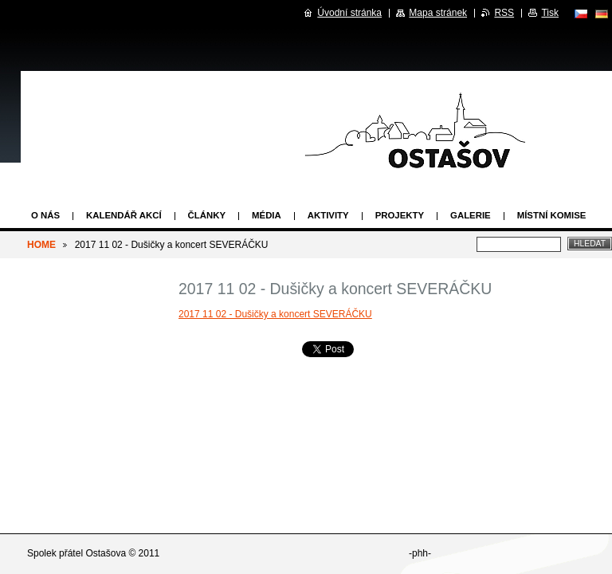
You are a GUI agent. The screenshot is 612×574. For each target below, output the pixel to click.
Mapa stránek (438, 12)
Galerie (470, 215)
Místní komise (551, 215)
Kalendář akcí (124, 215)
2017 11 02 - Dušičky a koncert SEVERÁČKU (275, 314)
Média (266, 215)
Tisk (550, 12)
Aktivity (328, 215)
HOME (41, 244)
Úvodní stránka (349, 12)
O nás (45, 215)
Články (207, 215)
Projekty (399, 215)
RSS (504, 12)
